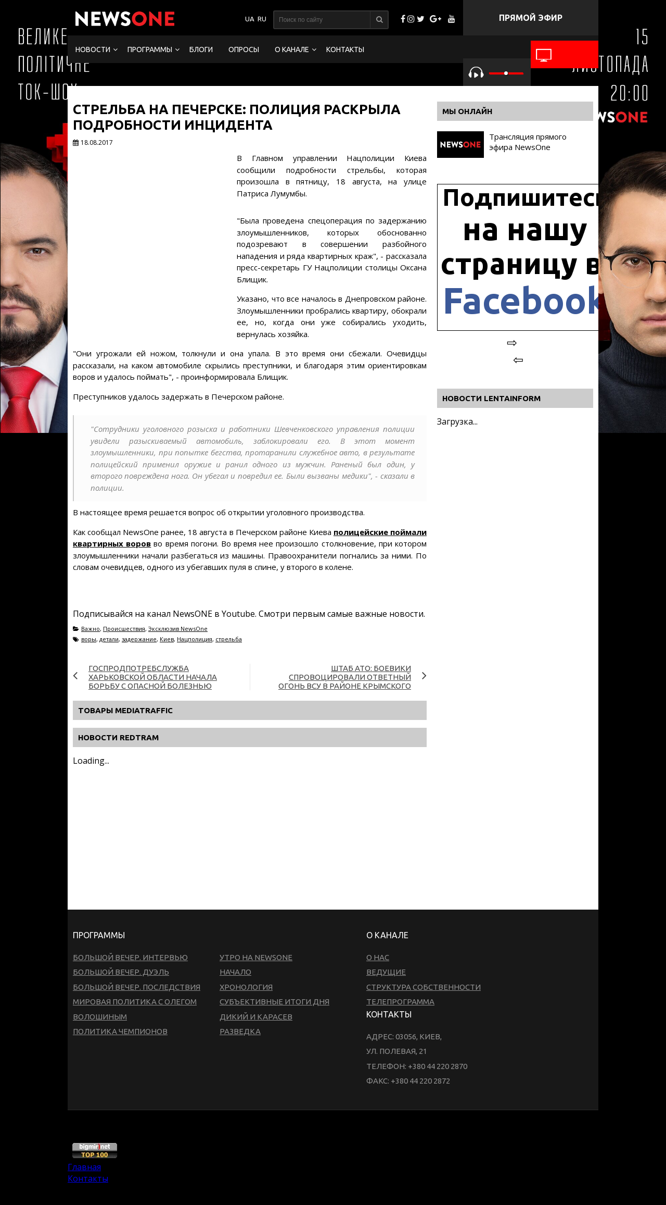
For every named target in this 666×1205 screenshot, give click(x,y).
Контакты (345, 49)
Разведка (240, 1031)
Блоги (201, 49)
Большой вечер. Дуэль (121, 971)
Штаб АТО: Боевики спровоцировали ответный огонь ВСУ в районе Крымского (344, 677)
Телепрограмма (400, 1001)
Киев (167, 639)
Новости (92, 49)
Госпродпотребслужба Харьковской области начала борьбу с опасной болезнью (152, 677)
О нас (377, 957)
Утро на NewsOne (256, 957)
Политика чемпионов (120, 1031)
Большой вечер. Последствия (136, 987)
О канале (292, 49)
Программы (149, 49)
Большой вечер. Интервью (130, 957)
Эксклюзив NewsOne (178, 628)
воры (88, 639)
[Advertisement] (250, 872)
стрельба (228, 639)
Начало (235, 971)
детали (109, 639)
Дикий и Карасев (256, 1016)
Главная (84, 1167)
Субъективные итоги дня (274, 1001)
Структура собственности (423, 987)
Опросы (243, 49)
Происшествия (124, 628)
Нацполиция (194, 639)
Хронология (246, 987)
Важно (90, 628)
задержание (139, 639)
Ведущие (386, 971)
